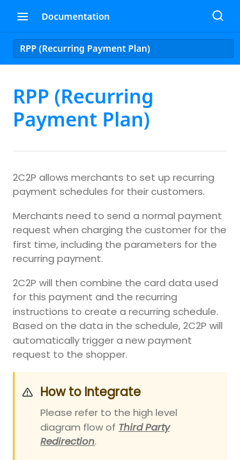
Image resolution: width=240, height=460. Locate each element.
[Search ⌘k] (217, 16)
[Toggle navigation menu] (22, 16)
